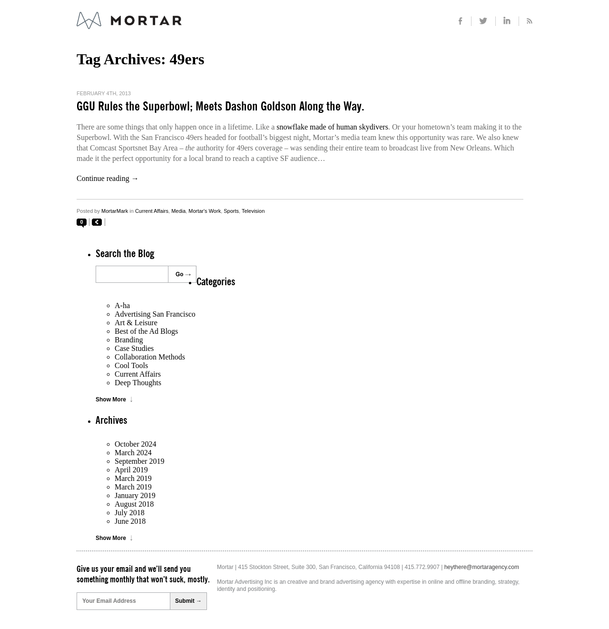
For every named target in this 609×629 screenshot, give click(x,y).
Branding (129, 340)
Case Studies (134, 348)
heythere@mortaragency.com (481, 567)
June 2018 (130, 521)
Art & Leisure (136, 323)
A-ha (122, 305)
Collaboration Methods (150, 357)
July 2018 (130, 513)
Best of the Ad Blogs (146, 331)
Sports (231, 211)
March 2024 (133, 453)
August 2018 (134, 504)
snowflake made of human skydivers (332, 127)
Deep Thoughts (138, 383)
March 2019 (133, 478)
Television (253, 211)
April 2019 (131, 470)
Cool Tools (131, 365)
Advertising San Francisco (155, 314)
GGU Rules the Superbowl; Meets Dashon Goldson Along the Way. (220, 106)
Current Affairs (151, 211)
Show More (111, 399)
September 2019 (139, 461)
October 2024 (136, 444)
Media (178, 211)
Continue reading (108, 178)
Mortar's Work (204, 211)
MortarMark (114, 211)
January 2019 (135, 495)
